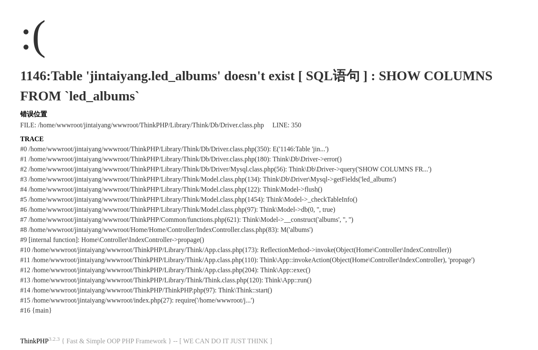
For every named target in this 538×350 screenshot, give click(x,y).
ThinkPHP (34, 341)
